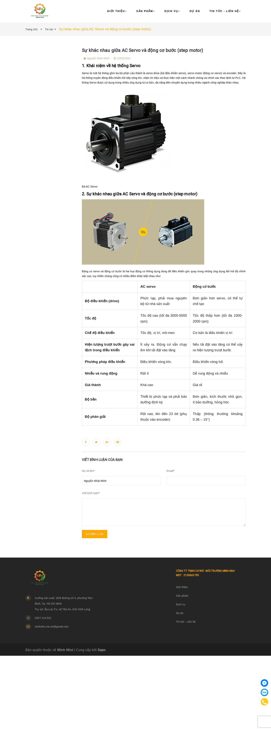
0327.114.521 (43, 617)
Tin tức (49, 29)
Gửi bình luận (95, 534)
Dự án (195, 11)
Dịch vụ (172, 11)
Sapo (101, 650)
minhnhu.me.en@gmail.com (52, 626)
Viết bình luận (91, 493)
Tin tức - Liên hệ (225, 11)
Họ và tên (88, 470)
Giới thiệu (117, 11)
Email (170, 470)
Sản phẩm (145, 11)
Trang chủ (32, 29)
